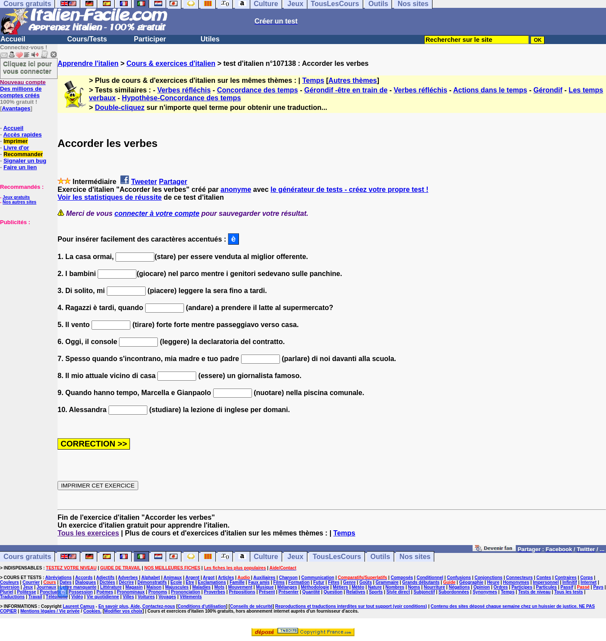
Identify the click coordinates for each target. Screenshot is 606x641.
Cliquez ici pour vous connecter (27, 67)
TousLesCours (337, 556)
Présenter (289, 592)
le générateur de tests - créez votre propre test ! (350, 189)
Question (332, 592)
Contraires (566, 577)
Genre (349, 582)
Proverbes (214, 592)
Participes (521, 587)
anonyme (236, 189)
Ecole (176, 582)
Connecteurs (519, 577)
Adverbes (128, 577)
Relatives (355, 592)
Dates (65, 582)
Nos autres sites (19, 202)
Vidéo (77, 596)
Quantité (311, 592)
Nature (375, 587)
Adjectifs (105, 577)
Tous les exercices (88, 533)
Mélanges (287, 587)
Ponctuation (52, 592)
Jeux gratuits (16, 197)
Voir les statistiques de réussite (110, 197)
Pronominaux (131, 592)
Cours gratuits (27, 556)
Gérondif (547, 90)
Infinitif (569, 582)
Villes (128, 596)
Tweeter (144, 181)
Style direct (398, 592)
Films (279, 582)
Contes (543, 577)
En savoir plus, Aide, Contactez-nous (137, 606)
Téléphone (57, 596)
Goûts (365, 582)
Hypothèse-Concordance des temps (181, 98)
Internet (589, 582)
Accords (83, 577)
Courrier (31, 582)
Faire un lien (20, 167)
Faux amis (258, 582)
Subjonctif (424, 592)
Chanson (288, 577)
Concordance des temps (257, 90)
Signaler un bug (24, 160)
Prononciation (185, 592)
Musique (265, 587)
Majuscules (177, 587)
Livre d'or (16, 147)
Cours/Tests (87, 39)
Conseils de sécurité (251, 606)
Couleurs (9, 582)
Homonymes (516, 582)
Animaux (172, 577)
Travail (35, 596)
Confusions (459, 577)
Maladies (201, 587)
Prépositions (242, 592)
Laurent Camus (79, 606)
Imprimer (15, 141)
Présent (267, 592)
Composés (402, 577)
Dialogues (85, 582)
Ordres (501, 587)
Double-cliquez (120, 107)
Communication (317, 577)
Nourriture (434, 587)
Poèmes (104, 592)
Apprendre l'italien (88, 63)
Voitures (146, 596)
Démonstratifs (152, 582)
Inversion (9, 587)
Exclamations (212, 582)
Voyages (167, 596)
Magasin (134, 587)
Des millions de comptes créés (23, 89)
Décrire (126, 582)
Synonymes (485, 592)
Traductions (12, 596)
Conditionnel (430, 577)
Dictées (108, 582)
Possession (80, 592)
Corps (586, 577)
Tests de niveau (534, 592)
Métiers (340, 587)
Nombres (394, 587)
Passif (567, 587)
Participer (150, 39)
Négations (459, 587)
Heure (493, 582)
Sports (376, 592)
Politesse (26, 592)
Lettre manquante (78, 587)
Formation (299, 582)
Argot (208, 577)
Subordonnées (454, 592)
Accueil (12, 39)
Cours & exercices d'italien (170, 63)
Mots (219, 587)
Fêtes (333, 582)
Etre (190, 582)
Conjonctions (489, 577)
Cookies (91, 611)
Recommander (23, 154)
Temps (313, 80)
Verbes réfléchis (184, 90)
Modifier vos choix (123, 611)
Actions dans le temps (490, 90)
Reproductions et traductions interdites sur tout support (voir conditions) (351, 606)
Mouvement (240, 587)
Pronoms (157, 592)
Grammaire (386, 582)
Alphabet (150, 577)
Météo (358, 587)
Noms (414, 587)
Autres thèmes (352, 80)
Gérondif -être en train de (346, 90)
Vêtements (191, 596)
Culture (266, 556)
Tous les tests (568, 592)
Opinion (481, 587)
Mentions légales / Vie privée (50, 611)
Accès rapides (22, 134)
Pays (598, 587)
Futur (318, 582)
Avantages (16, 108)
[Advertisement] (26, 269)
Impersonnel (545, 582)
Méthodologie (315, 587)
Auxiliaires (264, 577)
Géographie (471, 582)
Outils (380, 556)
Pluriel (7, 592)
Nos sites (414, 556)
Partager (173, 181)
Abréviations (58, 577)
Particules (546, 587)
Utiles (210, 39)
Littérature (111, 587)
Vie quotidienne (103, 596)
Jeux (295, 556)
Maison (153, 587)
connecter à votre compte (157, 213)
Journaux (46, 587)
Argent (192, 577)
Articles (226, 577)
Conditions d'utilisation (202, 606)
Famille (237, 582)
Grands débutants (421, 582)
